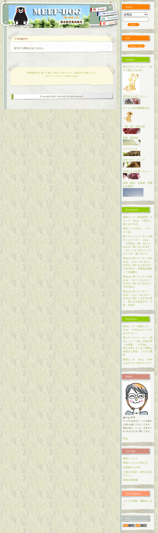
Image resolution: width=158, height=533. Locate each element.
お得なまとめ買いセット (136, 171)
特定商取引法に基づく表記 (39, 73)
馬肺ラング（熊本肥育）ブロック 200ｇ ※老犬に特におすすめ (137, 221)
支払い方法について (63, 73)
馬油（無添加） (131, 137)
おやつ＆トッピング (134, 159)
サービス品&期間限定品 (137, 108)
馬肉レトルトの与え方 (135, 462)
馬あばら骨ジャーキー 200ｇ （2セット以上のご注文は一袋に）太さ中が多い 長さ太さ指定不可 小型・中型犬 (137, 298)
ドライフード (130, 149)
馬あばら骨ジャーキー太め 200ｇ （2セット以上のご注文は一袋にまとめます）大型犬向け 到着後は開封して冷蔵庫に (139, 265)
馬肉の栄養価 (130, 479)
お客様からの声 (131, 467)
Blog (125, 438)
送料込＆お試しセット (135, 96)
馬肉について (130, 458)
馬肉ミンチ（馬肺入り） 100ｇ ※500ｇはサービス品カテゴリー (137, 330)
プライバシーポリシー (55, 76)
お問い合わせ (72, 76)
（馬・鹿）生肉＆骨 (134, 126)
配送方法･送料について (86, 73)
